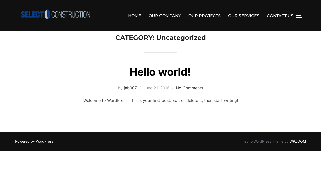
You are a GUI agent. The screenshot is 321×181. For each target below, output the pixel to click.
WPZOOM (298, 152)
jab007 (130, 99)
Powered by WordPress (34, 152)
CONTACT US (280, 15)
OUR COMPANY (165, 15)
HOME (134, 15)
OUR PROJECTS (204, 15)
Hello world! (160, 83)
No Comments (189, 99)
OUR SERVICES (243, 15)
